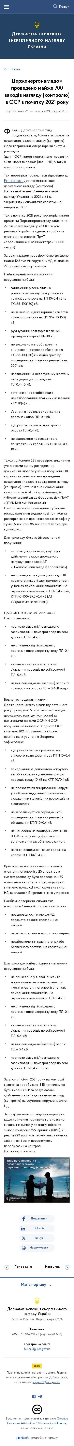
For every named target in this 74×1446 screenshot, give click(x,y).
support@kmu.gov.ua (46, 1382)
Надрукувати (39, 1247)
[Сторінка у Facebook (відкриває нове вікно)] (34, 1396)
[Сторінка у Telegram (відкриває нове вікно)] (40, 1396)
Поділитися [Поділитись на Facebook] (39, 1218)
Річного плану (14, 181)
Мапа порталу (33, 1285)
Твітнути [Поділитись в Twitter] (39, 1238)
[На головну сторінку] (37, 36)
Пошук (64, 7)
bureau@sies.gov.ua (37, 1349)
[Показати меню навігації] (6, 7)
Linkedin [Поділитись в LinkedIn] (39, 1228)
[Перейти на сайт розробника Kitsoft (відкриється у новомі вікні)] (23, 1437)
